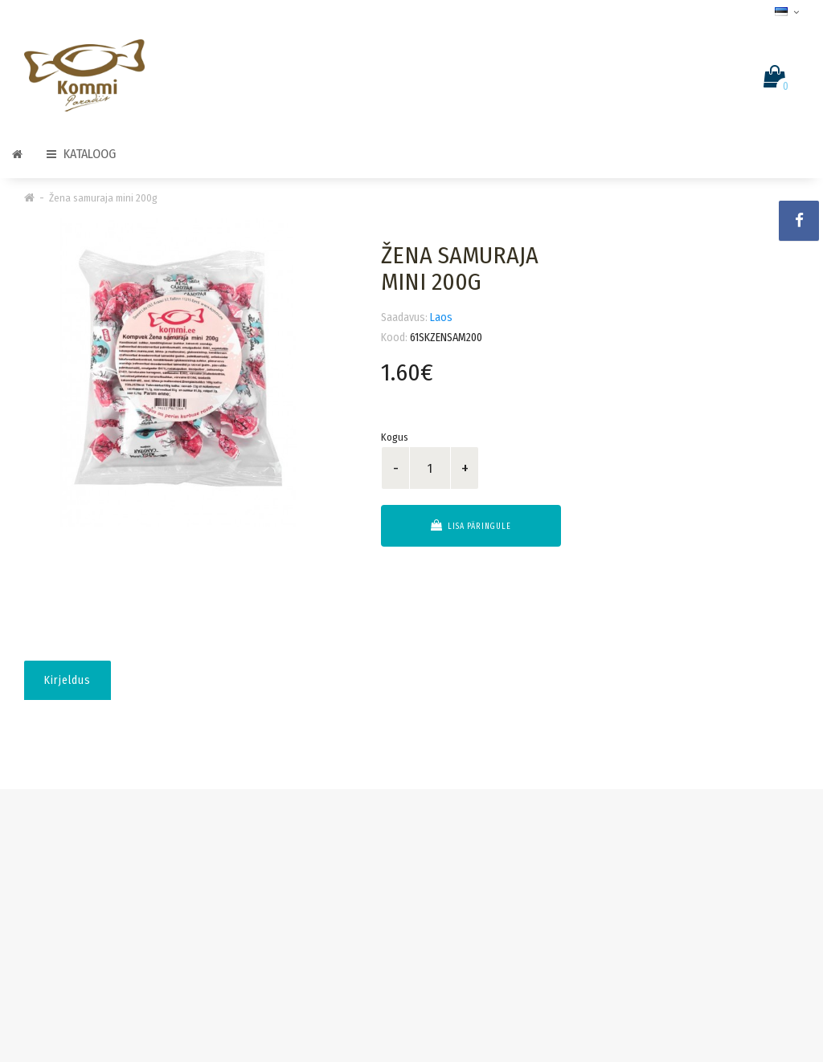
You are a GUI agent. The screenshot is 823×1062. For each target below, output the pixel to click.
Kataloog (81, 153)
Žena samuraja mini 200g (103, 198)
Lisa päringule (471, 525)
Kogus (394, 437)
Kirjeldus (67, 680)
